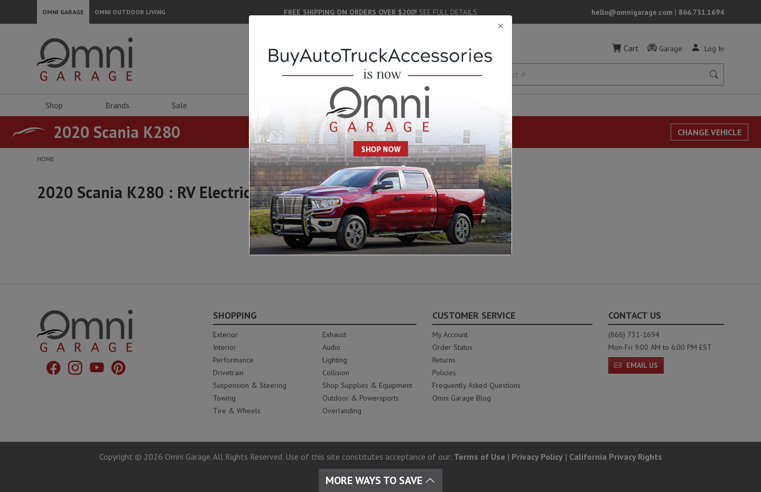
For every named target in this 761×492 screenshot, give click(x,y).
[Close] (380, 26)
